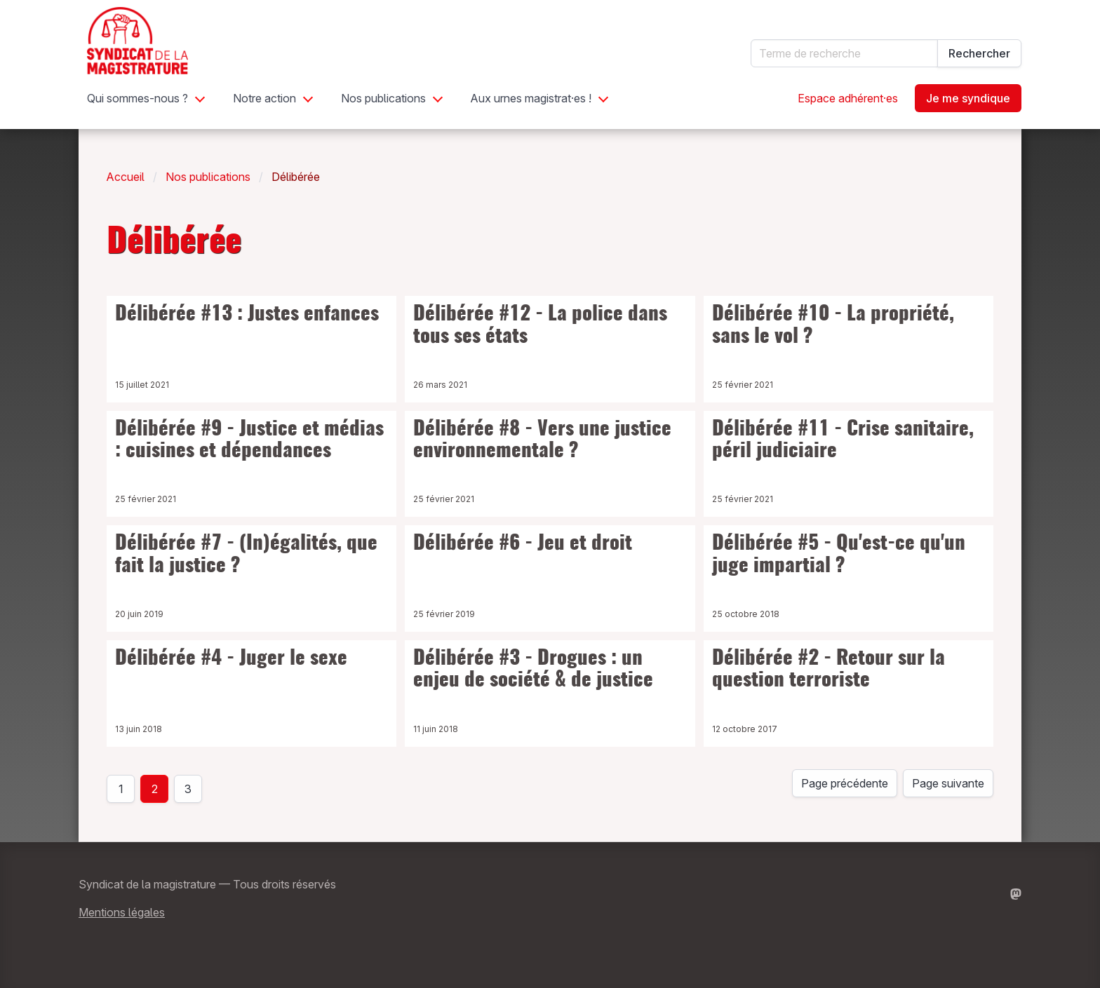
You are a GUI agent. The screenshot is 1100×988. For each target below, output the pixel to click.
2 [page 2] (155, 789)
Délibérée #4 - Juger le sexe (231, 659)
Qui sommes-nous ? (137, 98)
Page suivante (948, 783)
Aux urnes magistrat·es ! (531, 98)
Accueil (126, 177)
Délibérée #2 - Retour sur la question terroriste (828, 670)
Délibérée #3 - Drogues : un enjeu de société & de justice (533, 670)
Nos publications (383, 98)
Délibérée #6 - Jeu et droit (522, 544)
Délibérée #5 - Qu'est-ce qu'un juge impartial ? (838, 555)
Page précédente (844, 783)
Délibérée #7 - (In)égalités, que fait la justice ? (246, 555)
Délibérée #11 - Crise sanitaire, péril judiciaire (843, 441)
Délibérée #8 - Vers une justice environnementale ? (542, 441)
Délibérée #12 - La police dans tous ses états (540, 326)
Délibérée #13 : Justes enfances (247, 315)
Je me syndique (968, 98)
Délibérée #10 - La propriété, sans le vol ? (833, 326)
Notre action (264, 98)
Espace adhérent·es (848, 98)
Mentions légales (122, 912)
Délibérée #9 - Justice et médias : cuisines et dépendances (249, 441)
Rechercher (979, 53)
